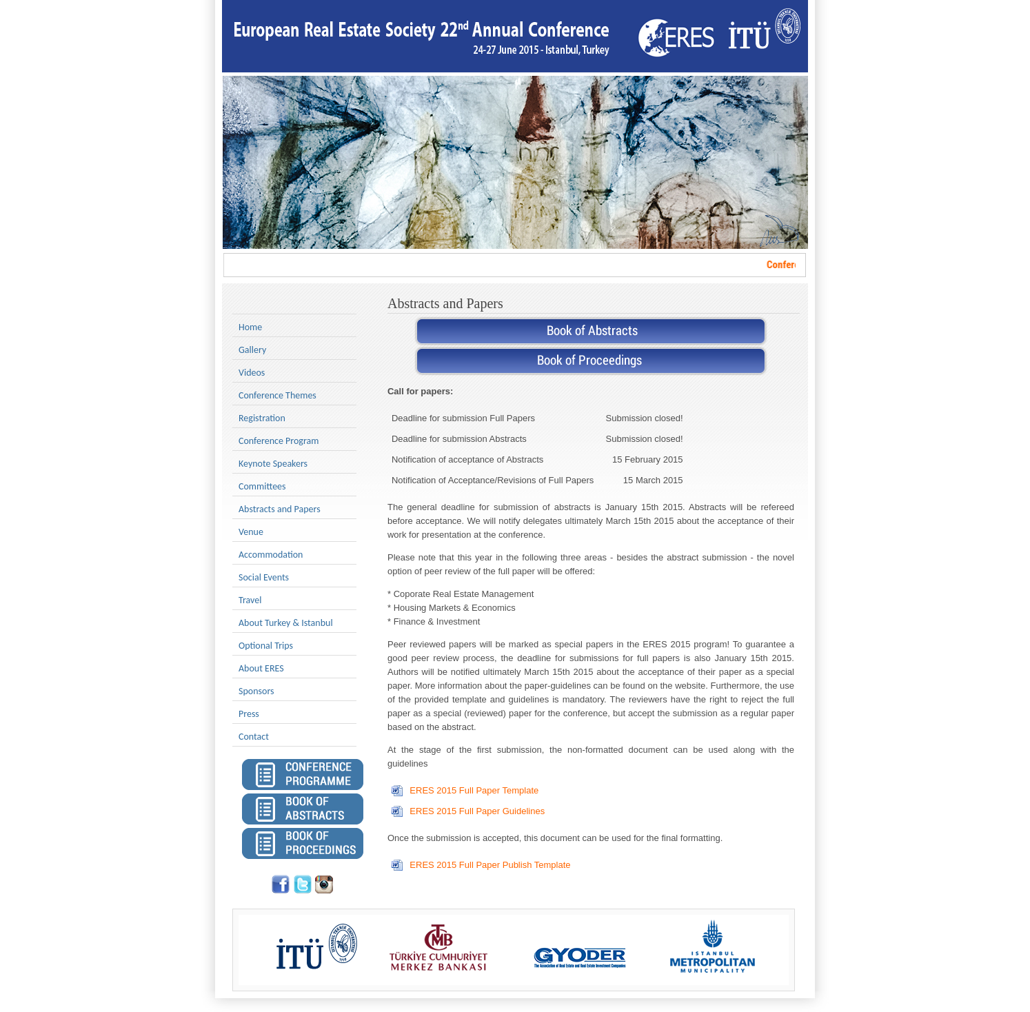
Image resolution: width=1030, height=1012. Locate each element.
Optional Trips (266, 645)
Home (250, 327)
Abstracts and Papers (280, 509)
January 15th (632, 507)
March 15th (629, 521)
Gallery (252, 350)
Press (249, 714)
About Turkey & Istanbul (286, 623)
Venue (251, 532)
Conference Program (279, 441)
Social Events (264, 577)
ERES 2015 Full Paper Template (474, 790)
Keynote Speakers (273, 463)
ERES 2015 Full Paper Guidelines (477, 811)
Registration (262, 418)
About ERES (261, 668)
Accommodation (271, 554)
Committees (262, 486)
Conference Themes (277, 395)
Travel (250, 600)
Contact (254, 736)
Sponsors (256, 691)
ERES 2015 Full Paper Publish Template (490, 865)
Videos (252, 372)
